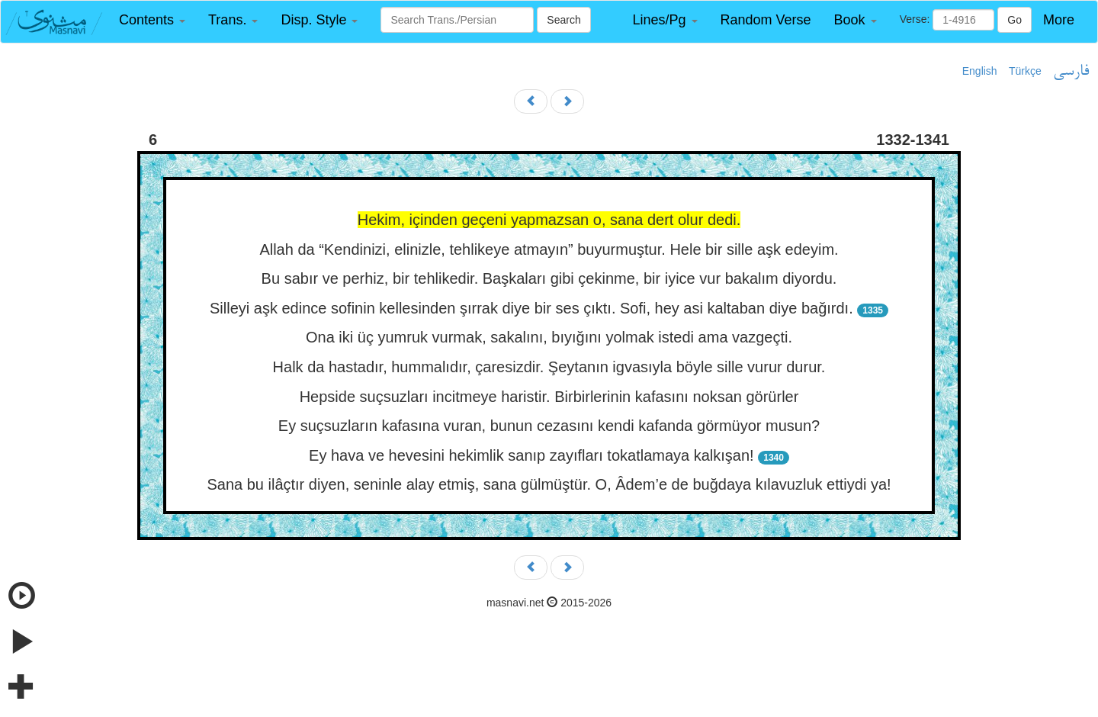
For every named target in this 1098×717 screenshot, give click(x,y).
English (979, 71)
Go (1014, 20)
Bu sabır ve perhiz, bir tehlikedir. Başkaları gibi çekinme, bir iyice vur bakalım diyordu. (549, 278)
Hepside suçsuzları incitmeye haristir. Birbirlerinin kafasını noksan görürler (549, 396)
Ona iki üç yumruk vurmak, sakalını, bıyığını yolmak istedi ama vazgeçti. (549, 337)
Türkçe (1025, 71)
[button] (152, 20)
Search (563, 20)
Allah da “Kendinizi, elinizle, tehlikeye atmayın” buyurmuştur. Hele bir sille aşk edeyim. (548, 249)
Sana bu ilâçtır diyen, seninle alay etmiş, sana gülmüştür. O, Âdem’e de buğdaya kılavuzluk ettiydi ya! (549, 484)
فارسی (1071, 72)
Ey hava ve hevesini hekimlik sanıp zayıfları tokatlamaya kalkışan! (531, 455)
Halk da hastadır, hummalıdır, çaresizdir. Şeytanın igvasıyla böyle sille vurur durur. (549, 366)
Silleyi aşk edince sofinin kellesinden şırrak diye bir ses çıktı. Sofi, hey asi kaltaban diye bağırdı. (531, 308)
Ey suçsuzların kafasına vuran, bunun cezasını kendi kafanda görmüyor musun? (549, 425)
